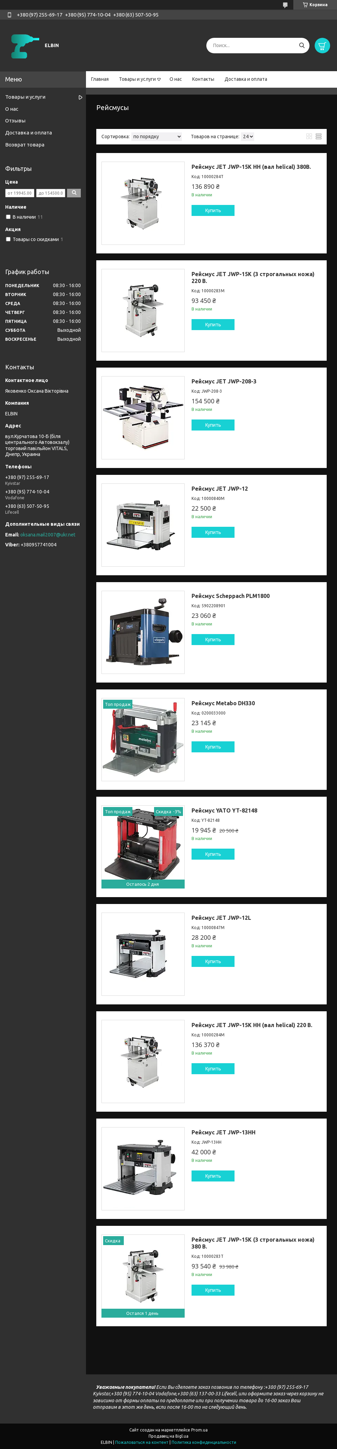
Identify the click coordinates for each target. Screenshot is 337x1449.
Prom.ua (199, 1430)
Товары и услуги (137, 79)
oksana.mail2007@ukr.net (47, 534)
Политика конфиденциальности (204, 1442)
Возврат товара (24, 145)
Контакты (203, 79)
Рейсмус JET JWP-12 (220, 489)
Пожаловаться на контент (141, 1442)
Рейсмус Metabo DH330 (223, 703)
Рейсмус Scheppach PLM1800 (231, 596)
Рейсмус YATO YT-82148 (224, 810)
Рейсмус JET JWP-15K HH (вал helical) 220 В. (252, 1025)
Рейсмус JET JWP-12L (221, 918)
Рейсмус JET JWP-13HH (224, 1132)
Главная (100, 79)
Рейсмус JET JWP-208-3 (224, 381)
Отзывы (15, 120)
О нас (176, 79)
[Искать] (301, 45)
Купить (213, 210)
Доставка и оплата (246, 79)
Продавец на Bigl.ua (168, 1436)
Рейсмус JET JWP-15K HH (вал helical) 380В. (251, 167)
